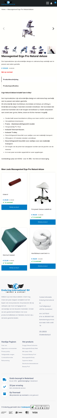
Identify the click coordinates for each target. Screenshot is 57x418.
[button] (53, 28)
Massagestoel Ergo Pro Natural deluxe (20, 9)
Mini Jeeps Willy (27, 351)
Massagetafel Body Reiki (30, 348)
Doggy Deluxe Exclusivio (29, 345)
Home (3, 9)
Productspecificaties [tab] (11, 86)
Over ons (4, 345)
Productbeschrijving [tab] (10, 79)
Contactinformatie (7, 357)
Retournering (5, 360)
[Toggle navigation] (47, 3)
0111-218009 (43, 331)
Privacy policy (5, 351)
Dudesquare (25, 407)
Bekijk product (14, 207)
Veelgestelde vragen (7, 354)
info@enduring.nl (45, 334)
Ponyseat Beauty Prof (29, 354)
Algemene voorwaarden (9, 348)
